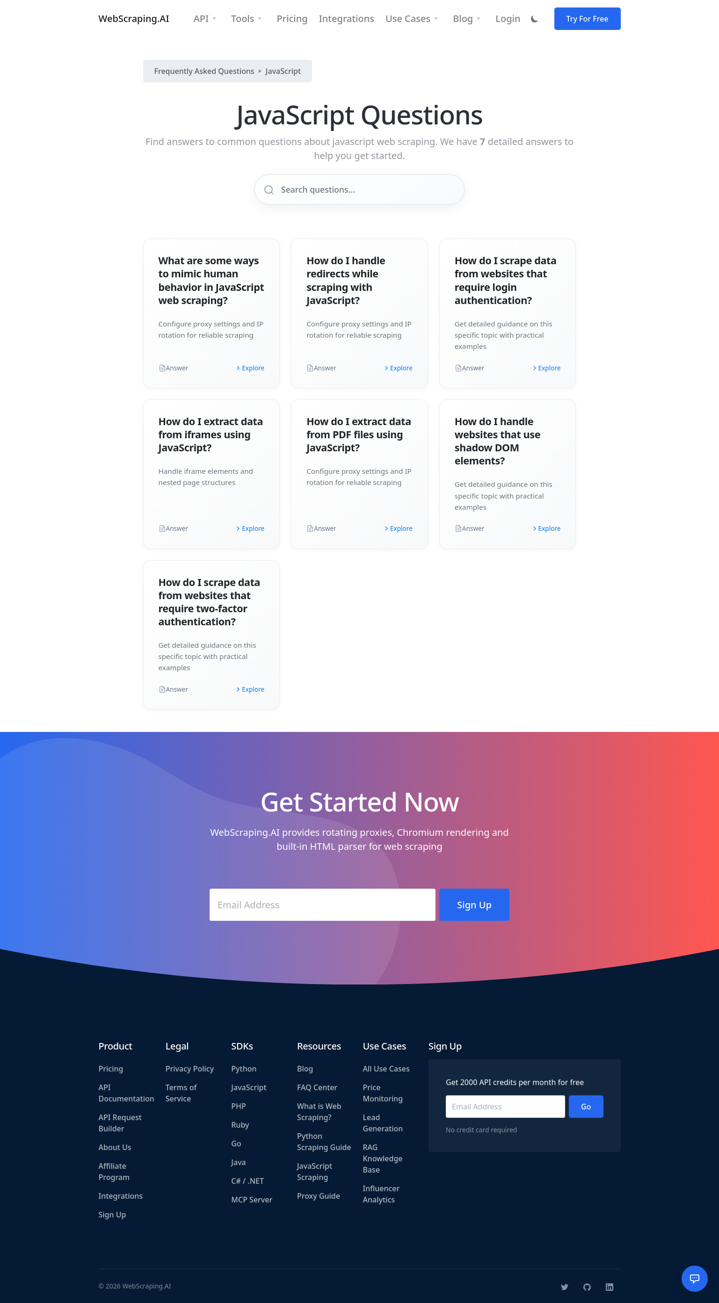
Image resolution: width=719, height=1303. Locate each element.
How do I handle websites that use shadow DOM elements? (497, 440)
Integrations (121, 1196)
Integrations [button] (346, 18)
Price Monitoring (383, 1093)
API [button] (201, 18)
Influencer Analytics (381, 1194)
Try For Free (587, 19)
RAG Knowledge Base (383, 1158)
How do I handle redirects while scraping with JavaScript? (345, 279)
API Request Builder (120, 1123)
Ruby (240, 1125)
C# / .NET (247, 1181)
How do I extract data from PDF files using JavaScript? (358, 434)
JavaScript (283, 71)
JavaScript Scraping (314, 1171)
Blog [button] (463, 18)
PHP (238, 1106)
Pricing (111, 1069)
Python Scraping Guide (324, 1141)
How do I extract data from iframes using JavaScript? (211, 434)
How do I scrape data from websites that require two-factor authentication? (210, 601)
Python (243, 1069)
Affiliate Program (114, 1171)
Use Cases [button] (407, 18)
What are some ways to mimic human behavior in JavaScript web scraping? (211, 279)
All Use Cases (386, 1069)
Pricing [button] (291, 18)
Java (238, 1162)
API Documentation (126, 1093)
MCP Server (251, 1199)
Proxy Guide (318, 1196)
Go (236, 1143)
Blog (305, 1069)
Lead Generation (383, 1123)
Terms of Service (181, 1093)
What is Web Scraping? (319, 1111)
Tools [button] (242, 18)
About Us (115, 1147)
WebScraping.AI (134, 18)
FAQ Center (317, 1087)
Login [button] (507, 18)
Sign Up (112, 1214)
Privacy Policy (190, 1069)
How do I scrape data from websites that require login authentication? (506, 279)
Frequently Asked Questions (204, 71)
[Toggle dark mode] (534, 18)
